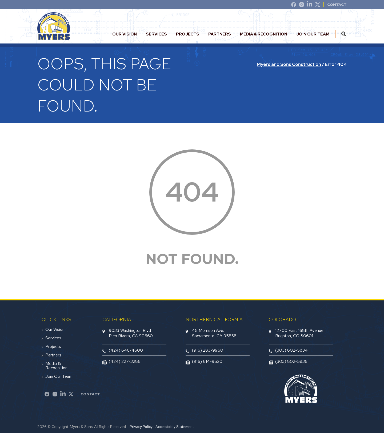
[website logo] (53, 38)
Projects (187, 34)
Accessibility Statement (174, 426)
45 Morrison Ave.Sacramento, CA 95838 (214, 333)
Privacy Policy (141, 426)
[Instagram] (301, 5)
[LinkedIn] (309, 5)
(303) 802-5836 (291, 361)
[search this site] (344, 34)
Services (156, 34)
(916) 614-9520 (207, 361)
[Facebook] (47, 395)
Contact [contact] (337, 4)
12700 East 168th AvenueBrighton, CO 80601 (299, 333)
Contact (90, 394)
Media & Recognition (263, 34)
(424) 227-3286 (125, 361)
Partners (219, 34)
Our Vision (124, 34)
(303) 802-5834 (291, 350)
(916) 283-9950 (207, 350)
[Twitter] (317, 5)
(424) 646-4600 (126, 350)
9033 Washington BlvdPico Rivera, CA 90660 (131, 333)
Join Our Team (312, 34)
